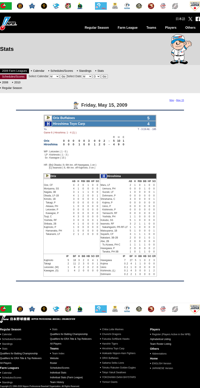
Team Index (58, 353)
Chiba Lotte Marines (112, 329)
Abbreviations (159, 353)
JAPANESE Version (162, 368)
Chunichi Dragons (111, 334)
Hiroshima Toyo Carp (113, 348)
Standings (85, 70)
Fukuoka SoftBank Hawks (115, 339)
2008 (5, 82)
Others (190, 27)
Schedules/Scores (61, 70)
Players (170, 27)
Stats (100, 70)
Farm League (128, 27)
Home (154, 358)
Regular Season (97, 27)
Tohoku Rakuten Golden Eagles (119, 367)
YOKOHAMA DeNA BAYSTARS (119, 377)
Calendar (38, 70)
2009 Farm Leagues (14, 70)
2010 (17, 82)
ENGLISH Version (161, 363)
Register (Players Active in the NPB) (172, 334)
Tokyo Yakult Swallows (114, 372)
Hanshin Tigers (110, 343)
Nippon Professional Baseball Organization (18, 23)
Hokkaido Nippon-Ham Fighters (118, 353)
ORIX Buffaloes (110, 358)
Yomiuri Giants (110, 382)
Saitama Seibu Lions (113, 362)
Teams (151, 27)
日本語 (180, 19)
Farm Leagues (9, 367)
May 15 (180, 100)
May (171, 100)
